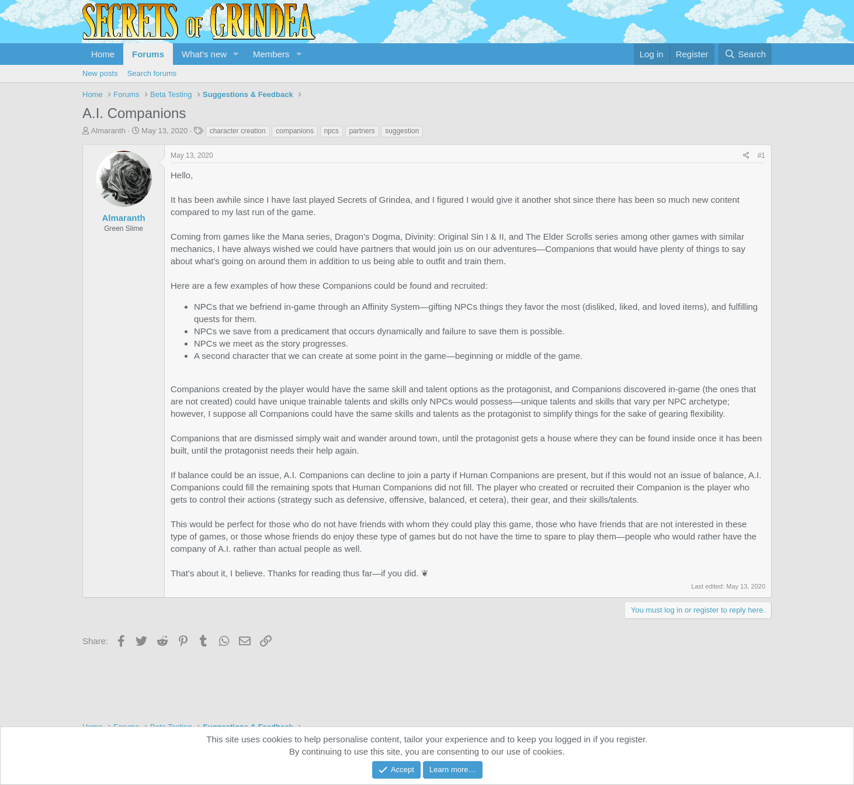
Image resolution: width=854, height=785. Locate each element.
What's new (204, 54)
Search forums (152, 73)
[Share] (746, 155)
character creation (238, 131)
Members (271, 54)
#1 (761, 155)
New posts (100, 73)
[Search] (745, 54)
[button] (236, 54)
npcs (331, 131)
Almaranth (108, 130)
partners (362, 131)
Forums (148, 54)
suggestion (402, 131)
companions (295, 131)
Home (102, 54)
